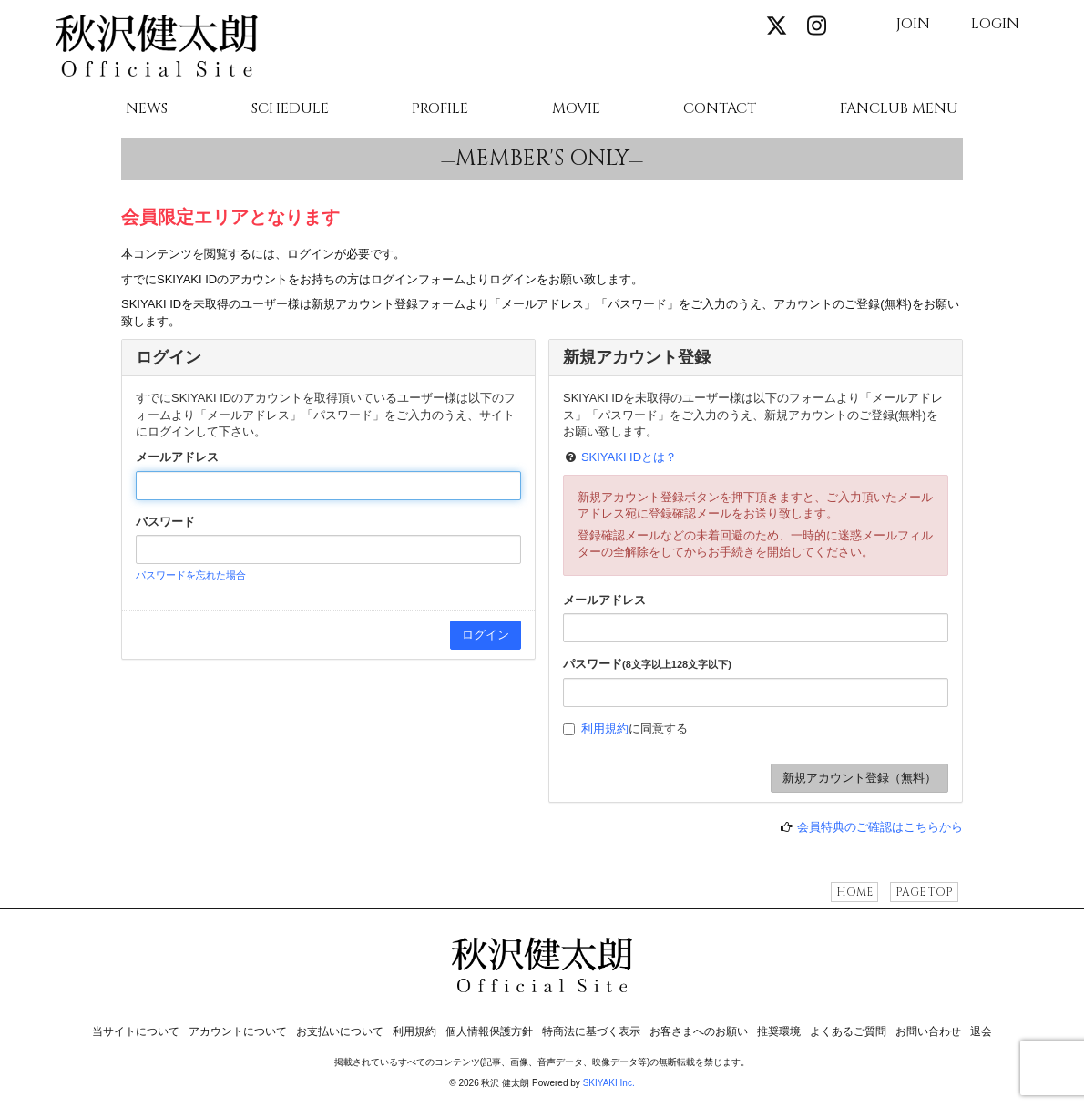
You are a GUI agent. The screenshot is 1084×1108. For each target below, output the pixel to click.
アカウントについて (238, 1031)
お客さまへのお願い (698, 1031)
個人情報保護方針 (489, 1031)
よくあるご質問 (848, 1031)
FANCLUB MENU (899, 109)
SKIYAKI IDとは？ (629, 457)
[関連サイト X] (777, 27)
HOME (854, 892)
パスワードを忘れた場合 (191, 574)
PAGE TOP (924, 892)
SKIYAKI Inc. (609, 1083)
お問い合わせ (928, 1031)
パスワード (165, 521)
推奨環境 (779, 1031)
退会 (981, 1031)
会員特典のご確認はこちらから (880, 827)
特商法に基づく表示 (591, 1031)
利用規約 (605, 728)
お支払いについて (339, 1031)
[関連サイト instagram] (816, 27)
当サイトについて (135, 1031)
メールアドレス (177, 457)
